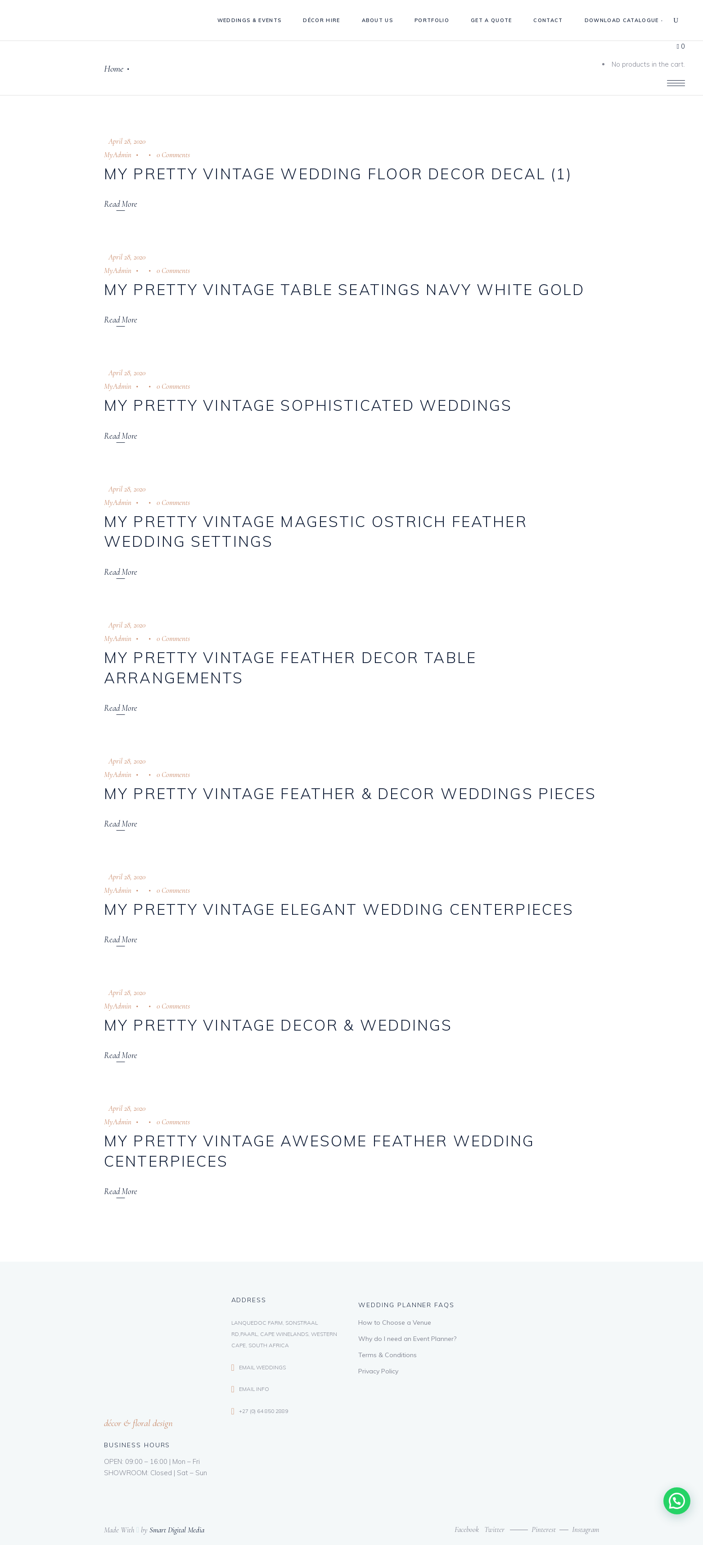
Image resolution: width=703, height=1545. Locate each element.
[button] (676, 1500)
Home (113, 68)
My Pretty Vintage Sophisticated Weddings (308, 405)
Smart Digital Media (176, 1530)
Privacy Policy (378, 1371)
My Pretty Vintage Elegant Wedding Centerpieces (339, 909)
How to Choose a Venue (394, 1322)
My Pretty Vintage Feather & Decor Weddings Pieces (350, 793)
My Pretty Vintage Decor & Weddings (278, 1025)
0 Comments (173, 154)
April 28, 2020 (126, 141)
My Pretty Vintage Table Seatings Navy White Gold (344, 289)
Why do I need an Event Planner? (407, 1339)
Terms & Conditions (387, 1355)
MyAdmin (117, 154)
